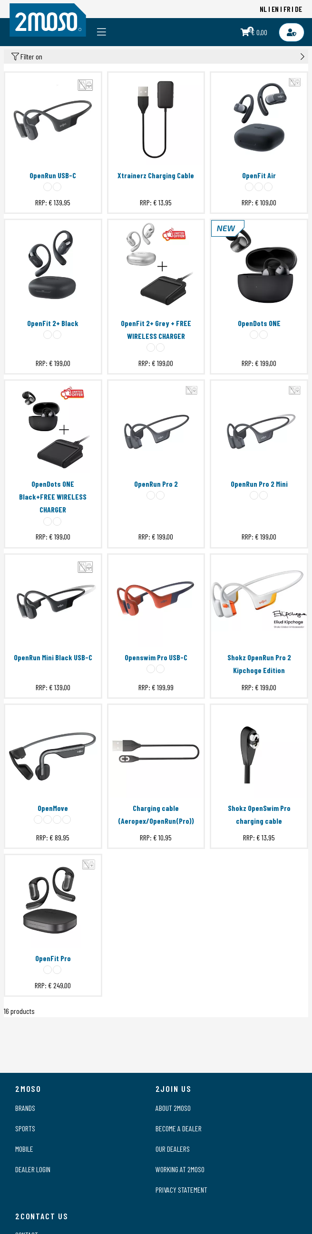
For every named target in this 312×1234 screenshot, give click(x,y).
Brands (25, 1107)
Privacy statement (181, 1189)
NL (263, 8)
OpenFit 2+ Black (52, 323)
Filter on (157, 56)
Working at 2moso (180, 1169)
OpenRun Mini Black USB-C (53, 657)
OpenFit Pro (53, 958)
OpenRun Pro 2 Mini (259, 483)
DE (298, 8)
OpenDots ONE (259, 323)
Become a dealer (179, 1128)
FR (287, 8)
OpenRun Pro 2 (156, 483)
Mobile (24, 1148)
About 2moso (173, 1107)
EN (275, 8)
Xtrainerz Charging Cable (155, 175)
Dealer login (32, 1169)
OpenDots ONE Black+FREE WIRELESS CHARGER (53, 496)
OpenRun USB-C (52, 175)
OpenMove (53, 807)
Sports (25, 1128)
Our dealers (173, 1148)
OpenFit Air (259, 175)
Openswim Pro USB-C (156, 657)
